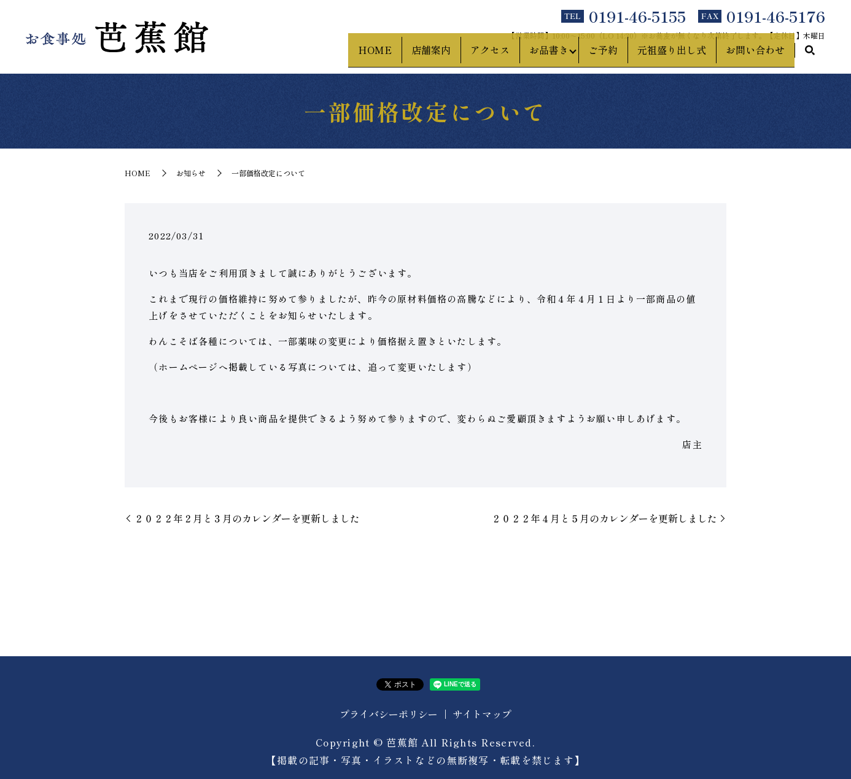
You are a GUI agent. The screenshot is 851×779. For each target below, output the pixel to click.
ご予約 (603, 55)
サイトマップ (482, 714)
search (810, 56)
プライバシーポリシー (389, 714)
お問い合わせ (755, 55)
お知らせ (191, 173)
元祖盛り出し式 (671, 55)
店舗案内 (426, 55)
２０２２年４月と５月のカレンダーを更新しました (604, 518)
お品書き (544, 55)
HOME (370, 55)
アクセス (485, 55)
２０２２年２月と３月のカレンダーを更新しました (247, 518)
